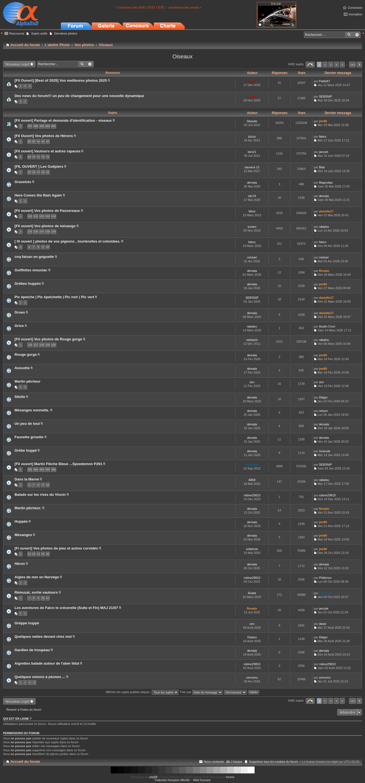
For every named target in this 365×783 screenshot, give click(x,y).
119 (47, 344)
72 (43, 156)
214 (54, 216)
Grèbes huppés (28, 283)
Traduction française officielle (172, 780)
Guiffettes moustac (31, 270)
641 (54, 126)
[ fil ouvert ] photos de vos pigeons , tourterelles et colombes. (67, 241)
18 (43, 172)
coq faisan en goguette (34, 257)
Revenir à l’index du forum (23, 709)
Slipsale (252, 121)
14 (38, 554)
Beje (322, 167)
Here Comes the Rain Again (38, 195)
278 (47, 231)
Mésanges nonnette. (32, 410)
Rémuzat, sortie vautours (36, 592)
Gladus (252, 637)
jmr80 (323, 121)
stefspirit (252, 339)
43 (47, 141)
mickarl (252, 257)
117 (36, 344)
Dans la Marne (27, 479)
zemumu (252, 677)
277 (42, 231)
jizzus (252, 136)
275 (30, 231)
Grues (20, 312)
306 (54, 469)
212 (42, 216)
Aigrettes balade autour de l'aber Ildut (47, 663)
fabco (322, 136)
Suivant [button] (359, 64)
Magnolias (326, 182)
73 (47, 156)
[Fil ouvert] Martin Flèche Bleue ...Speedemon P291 (58, 464)
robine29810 (252, 495)
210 (30, 216)
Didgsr (323, 397)
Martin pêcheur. (28, 508)
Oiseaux (182, 56)
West (252, 211)
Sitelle (20, 397)
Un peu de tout (27, 424)
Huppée (21, 521)
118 (42, 344)
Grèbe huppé (26, 450)
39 (29, 141)
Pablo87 (324, 81)
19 (47, 172)
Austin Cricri (327, 326)
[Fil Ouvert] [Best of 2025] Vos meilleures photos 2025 (61, 80)
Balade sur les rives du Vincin (40, 494)
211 (36, 216)
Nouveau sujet (17, 64)
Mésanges (23, 535)
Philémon (325, 577)
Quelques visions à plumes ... (40, 677)
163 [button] (352, 64)
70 (33, 156)
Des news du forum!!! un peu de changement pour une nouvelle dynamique (79, 96)
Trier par (201, 692)
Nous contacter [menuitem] (214, 761)
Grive (19, 326)
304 (42, 469)
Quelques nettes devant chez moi (43, 636)
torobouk (252, 464)
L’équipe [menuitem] (236, 761)
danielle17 (326, 211)
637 (30, 126)
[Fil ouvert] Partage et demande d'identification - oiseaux (63, 120)
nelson (323, 410)
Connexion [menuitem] (355, 7)
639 (42, 126)
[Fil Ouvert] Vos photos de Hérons (44, 136)
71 (38, 156)
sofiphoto (252, 549)
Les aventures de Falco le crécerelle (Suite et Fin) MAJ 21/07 (66, 608)
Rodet (252, 593)
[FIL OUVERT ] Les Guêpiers (39, 166)
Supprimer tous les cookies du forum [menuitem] (273, 761)
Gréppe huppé (27, 623)
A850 (252, 480)
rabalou (324, 226)
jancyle (323, 151)
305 (47, 469)
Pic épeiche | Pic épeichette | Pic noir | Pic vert (54, 297)
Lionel (251, 81)
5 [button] (342, 64)
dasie (322, 623)
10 (47, 247)
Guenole (324, 451)
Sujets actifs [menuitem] (39, 33)
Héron (20, 564)
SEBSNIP (325, 96)
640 (47, 126)
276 (36, 231)
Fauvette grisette (29, 437)
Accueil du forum (25, 761)
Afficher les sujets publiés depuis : (142, 692)
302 (30, 469)
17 (38, 172)
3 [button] (331, 64)
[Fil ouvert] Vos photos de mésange (45, 226)
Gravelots (23, 182)
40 (33, 141)
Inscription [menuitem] (355, 14)
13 (33, 554)
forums (230, 777)
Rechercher (349, 35)
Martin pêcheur (28, 381)
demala (252, 182)
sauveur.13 (252, 167)
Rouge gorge (26, 354)
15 (29, 172)
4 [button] (337, 64)
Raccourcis (16, 33)
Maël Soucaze (201, 780)
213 (47, 216)
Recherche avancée (357, 35)
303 (36, 469)
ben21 (252, 151)
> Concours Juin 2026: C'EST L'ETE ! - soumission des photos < (159, 7)
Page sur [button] (310, 64)
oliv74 (252, 196)
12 (29, 554)
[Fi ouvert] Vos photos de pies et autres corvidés (56, 548)
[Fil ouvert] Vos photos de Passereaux (47, 211)
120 (54, 344)
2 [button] (325, 64)
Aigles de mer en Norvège (37, 577)
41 (38, 141)
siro (252, 382)
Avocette (22, 368)
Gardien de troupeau (32, 650)
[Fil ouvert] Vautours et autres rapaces (47, 151)
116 (30, 344)
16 (33, 172)
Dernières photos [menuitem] (65, 33)
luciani (252, 226)
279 (54, 231)
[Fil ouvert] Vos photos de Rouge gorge (48, 339)
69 (29, 156)
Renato (324, 270)
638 (36, 126)
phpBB (153, 777)
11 (47, 598)
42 (43, 141)
